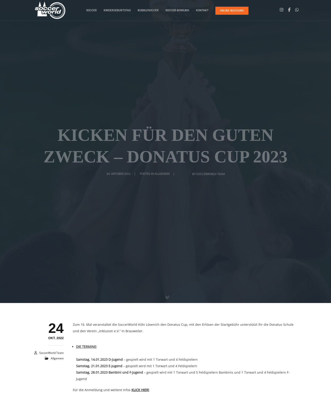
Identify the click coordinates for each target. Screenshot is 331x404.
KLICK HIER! (140, 390)
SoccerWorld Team (51, 353)
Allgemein (57, 358)
